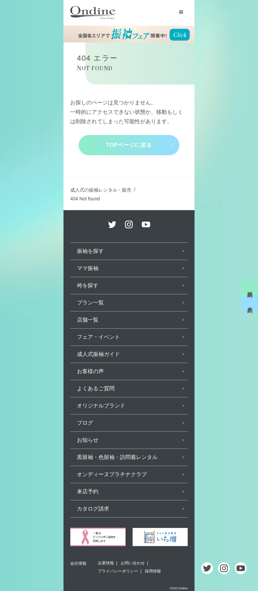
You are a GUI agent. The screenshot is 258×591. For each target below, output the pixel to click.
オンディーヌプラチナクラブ (112, 474)
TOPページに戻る (129, 145)
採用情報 (153, 571)
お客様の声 (90, 371)
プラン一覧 (90, 302)
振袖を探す (90, 251)
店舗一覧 (87, 320)
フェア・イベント (98, 337)
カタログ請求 (93, 509)
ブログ (85, 423)
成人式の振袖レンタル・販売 (100, 190)
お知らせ (87, 440)
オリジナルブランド (101, 405)
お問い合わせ (133, 563)
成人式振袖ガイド (98, 354)
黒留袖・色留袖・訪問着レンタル (117, 457)
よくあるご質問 (96, 388)
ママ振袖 (87, 268)
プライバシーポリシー (118, 571)
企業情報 (106, 563)
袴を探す (87, 285)
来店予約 (250, 303)
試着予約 (250, 288)
